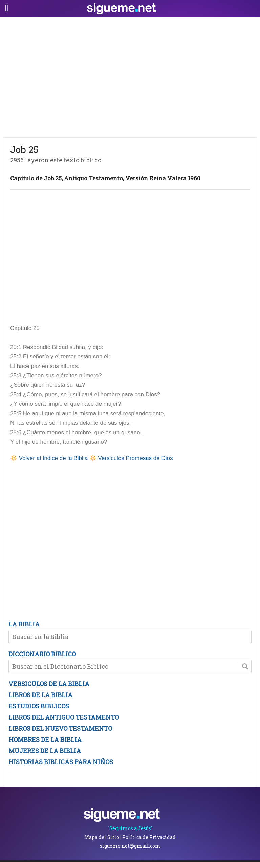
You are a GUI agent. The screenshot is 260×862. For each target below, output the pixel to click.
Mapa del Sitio (101, 837)
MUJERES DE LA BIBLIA (44, 751)
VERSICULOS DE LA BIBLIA (48, 684)
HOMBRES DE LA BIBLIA (45, 739)
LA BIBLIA (24, 624)
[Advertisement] (130, 75)
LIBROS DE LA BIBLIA (40, 695)
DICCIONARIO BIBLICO (42, 654)
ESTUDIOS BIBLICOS (38, 706)
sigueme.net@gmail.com (130, 846)
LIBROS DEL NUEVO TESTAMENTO (60, 728)
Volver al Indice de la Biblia (53, 458)
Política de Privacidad (149, 837)
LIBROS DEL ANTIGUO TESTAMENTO (63, 717)
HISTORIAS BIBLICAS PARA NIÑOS (60, 762)
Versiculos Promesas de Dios (135, 458)
